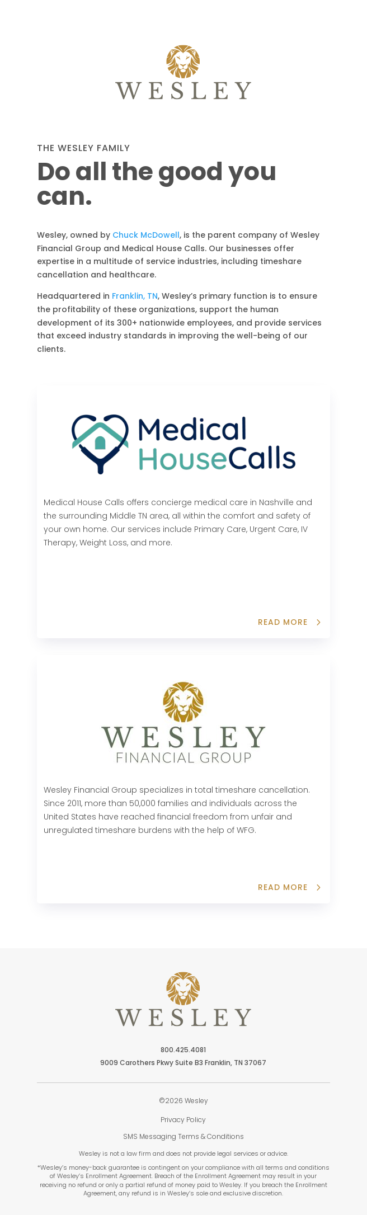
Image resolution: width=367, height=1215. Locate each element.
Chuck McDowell (146, 235)
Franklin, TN (135, 296)
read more (283, 887)
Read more (283, 622)
